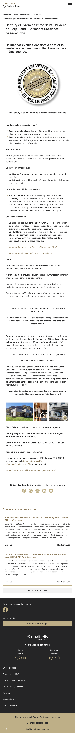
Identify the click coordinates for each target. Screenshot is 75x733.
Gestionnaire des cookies (37, 729)
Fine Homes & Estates (13, 686)
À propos (7, 693)
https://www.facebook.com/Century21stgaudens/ (29, 253)
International (9, 699)
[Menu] (70, 4)
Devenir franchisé (11, 674)
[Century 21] (12, 4)
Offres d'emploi (10, 667)
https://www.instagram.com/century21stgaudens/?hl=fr (32, 247)
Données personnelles (37, 722)
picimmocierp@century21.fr (19, 464)
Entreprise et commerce (14, 680)
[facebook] (5, 609)
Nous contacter (10, 705)
